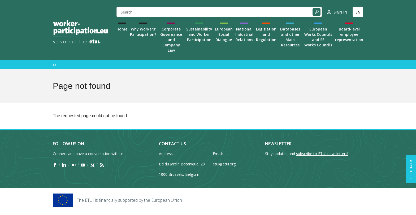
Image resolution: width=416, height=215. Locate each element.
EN (358, 12)
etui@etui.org (224, 163)
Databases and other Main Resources (290, 37)
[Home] (81, 31)
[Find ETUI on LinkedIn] (64, 165)
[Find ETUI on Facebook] (55, 165)
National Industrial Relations (244, 34)
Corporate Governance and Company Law (171, 40)
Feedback (410, 169)
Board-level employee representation (349, 34)
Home (121, 29)
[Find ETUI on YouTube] (83, 165)
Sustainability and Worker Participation (199, 34)
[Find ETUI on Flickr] (74, 165)
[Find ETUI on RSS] (102, 165)
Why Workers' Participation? (143, 32)
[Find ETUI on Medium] (92, 165)
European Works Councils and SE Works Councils (318, 37)
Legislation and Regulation (266, 34)
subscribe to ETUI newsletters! (322, 153)
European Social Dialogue (224, 34)
